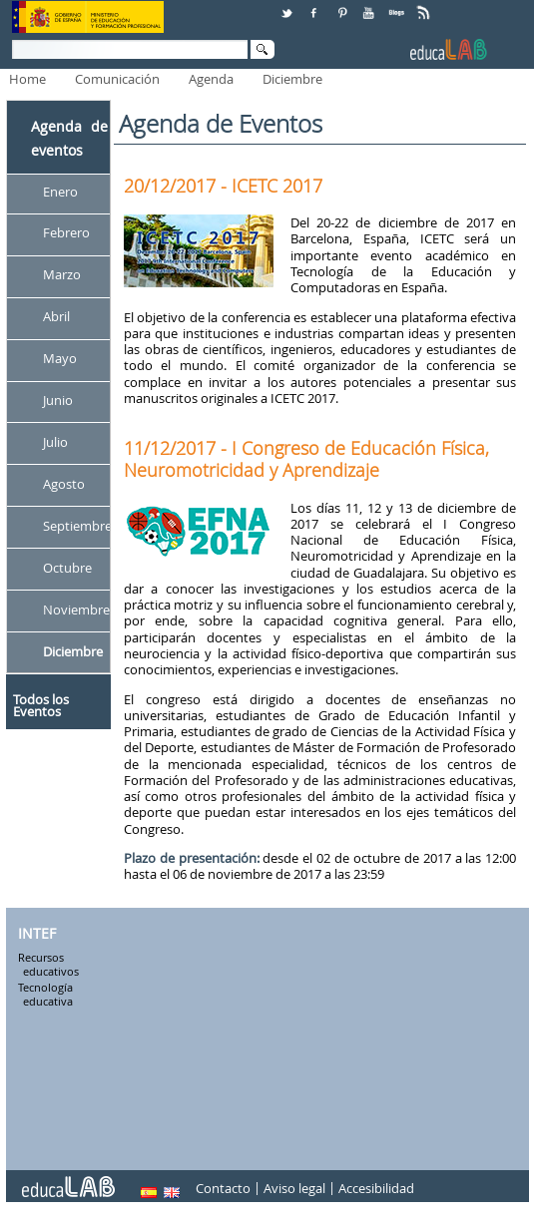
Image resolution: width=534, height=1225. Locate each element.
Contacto (223, 1188)
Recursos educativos (48, 966)
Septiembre (77, 526)
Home (27, 79)
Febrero (66, 233)
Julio (55, 442)
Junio (58, 400)
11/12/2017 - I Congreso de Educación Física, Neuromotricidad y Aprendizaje (306, 459)
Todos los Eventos (41, 705)
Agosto (64, 484)
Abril (56, 317)
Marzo (62, 275)
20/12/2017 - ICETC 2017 (223, 186)
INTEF (37, 933)
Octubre (67, 568)
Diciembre (292, 79)
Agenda (211, 79)
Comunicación (117, 79)
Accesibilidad (376, 1188)
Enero (60, 192)
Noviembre (76, 609)
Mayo (60, 359)
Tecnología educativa (45, 995)
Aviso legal (294, 1188)
